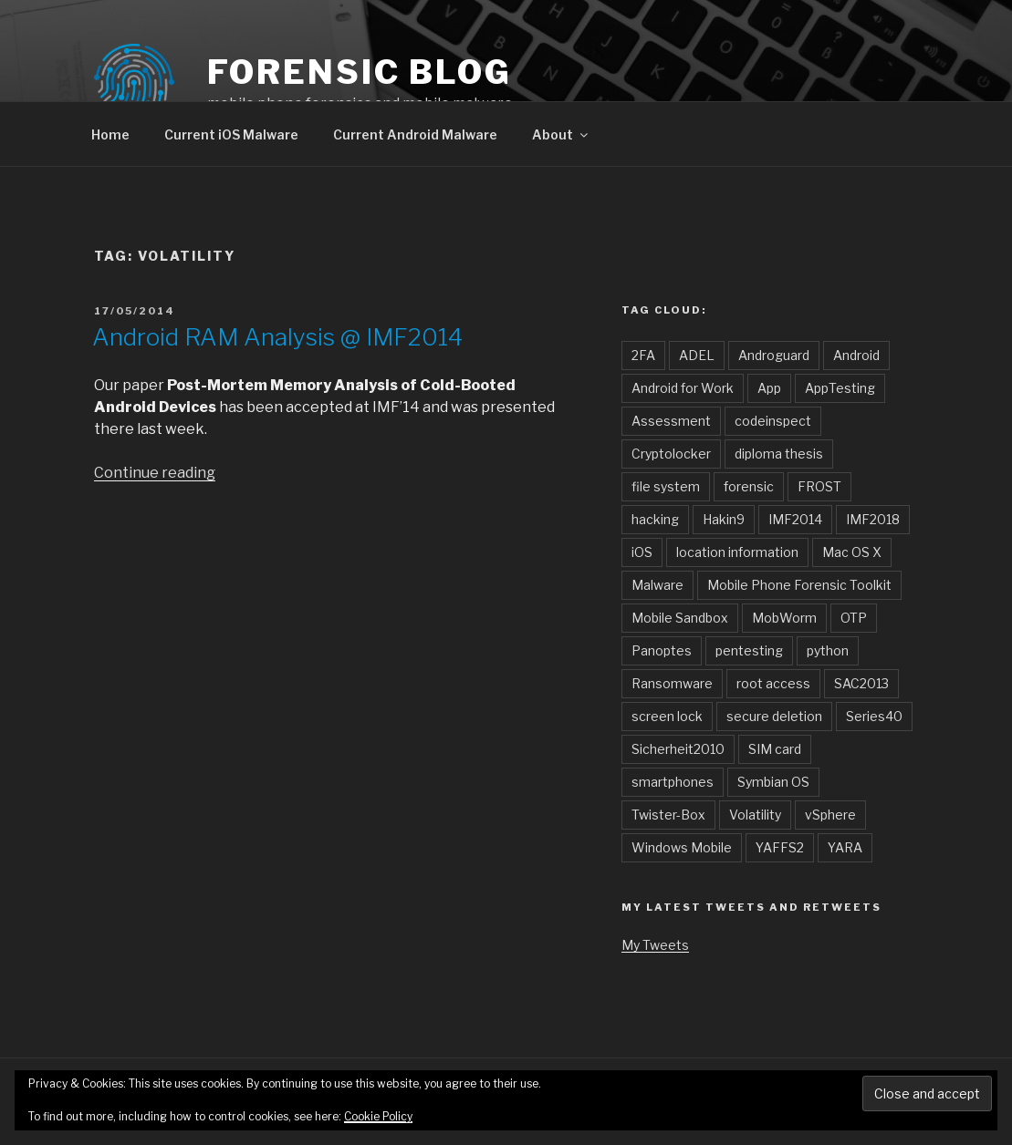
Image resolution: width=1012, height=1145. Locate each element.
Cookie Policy (378, 1116)
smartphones (672, 781)
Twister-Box (668, 814)
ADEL (697, 355)
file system (665, 486)
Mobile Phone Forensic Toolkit (799, 585)
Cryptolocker (671, 453)
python (828, 650)
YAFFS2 (780, 847)
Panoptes (661, 650)
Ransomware (672, 683)
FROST (819, 486)
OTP (853, 617)
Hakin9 (724, 519)
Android (856, 355)
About (561, 134)
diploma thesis (779, 453)
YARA (845, 847)
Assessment (671, 420)
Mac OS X (852, 552)
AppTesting (840, 388)
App (769, 388)
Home (110, 134)
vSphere (830, 814)
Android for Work (682, 388)
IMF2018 (873, 519)
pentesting (749, 650)
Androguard (773, 355)
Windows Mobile (681, 847)
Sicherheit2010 (678, 749)
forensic (749, 486)
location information (737, 552)
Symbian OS (773, 781)
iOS (641, 552)
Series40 (874, 716)
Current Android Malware (415, 134)
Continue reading (154, 472)
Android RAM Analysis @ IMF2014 (277, 337)
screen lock (667, 716)
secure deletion (774, 716)
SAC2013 (861, 683)
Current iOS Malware (231, 134)
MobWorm (784, 617)
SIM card (774, 749)
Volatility (755, 814)
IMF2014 (795, 519)
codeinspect (773, 420)
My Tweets (655, 945)
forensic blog (359, 72)
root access (773, 683)
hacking (655, 519)
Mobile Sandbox (679, 617)
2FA (643, 355)
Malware (657, 585)
